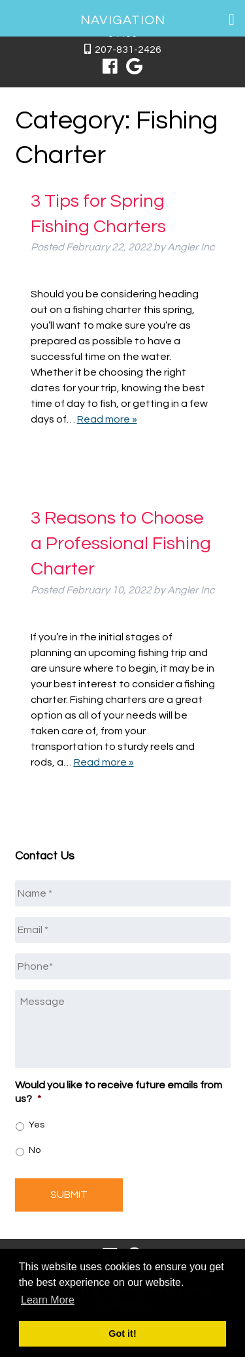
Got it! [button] (122, 1333)
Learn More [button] (47, 1299)
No (35, 1150)
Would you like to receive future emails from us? (118, 1092)
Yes (36, 1124)
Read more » (107, 419)
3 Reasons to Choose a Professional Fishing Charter (121, 543)
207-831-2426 (128, 49)
